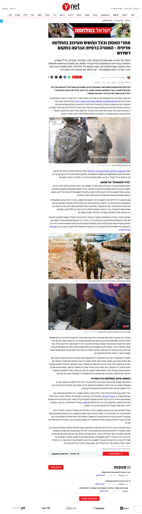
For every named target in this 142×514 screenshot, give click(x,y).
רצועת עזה (97, 82)
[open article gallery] (89, 256)
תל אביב (115, 8)
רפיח (108, 82)
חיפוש (12, 8)
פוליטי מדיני (118, 21)
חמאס (113, 82)
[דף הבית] (71, 10)
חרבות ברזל (120, 82)
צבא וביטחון (107, 21)
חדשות (127, 21)
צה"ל (103, 82)
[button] (89, 139)
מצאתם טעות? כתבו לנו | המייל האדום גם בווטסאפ (116, 448)
